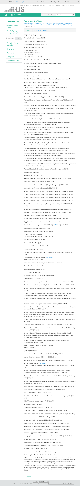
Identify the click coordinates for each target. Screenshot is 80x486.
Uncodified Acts (13, 61)
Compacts (11, 57)
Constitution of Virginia (12, 44)
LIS (15, 9)
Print (35, 30)
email (45, 30)
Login (73, 5)
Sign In (72, 483)
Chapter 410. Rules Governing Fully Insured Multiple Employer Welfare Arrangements (53, 24)
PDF (40, 30)
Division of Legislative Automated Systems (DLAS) (59, 483)
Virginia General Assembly (27, 5)
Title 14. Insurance (39, 23)
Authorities (11, 53)
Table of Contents (28, 23)
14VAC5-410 (56, 225)
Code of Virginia (13, 22)
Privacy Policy (50, 5)
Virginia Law (13, 15)
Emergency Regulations (14, 33)
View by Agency (12, 31)
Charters (10, 49)
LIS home (58, 5)
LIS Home (35, 481)
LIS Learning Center (21, 2)
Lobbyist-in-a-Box (44, 481)
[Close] (78, 1)
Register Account (66, 5)
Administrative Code (48, 15)
